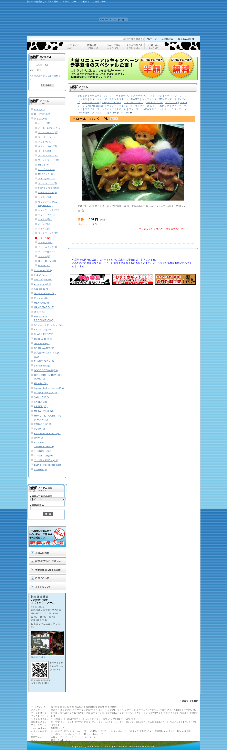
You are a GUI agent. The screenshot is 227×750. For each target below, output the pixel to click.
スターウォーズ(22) (48, 156)
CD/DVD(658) (42, 114)
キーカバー (78, 731)
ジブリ (151, 713)
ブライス (93, 710)
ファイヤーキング (79, 710)
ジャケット (63, 734)
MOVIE (192, 710)
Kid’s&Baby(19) (43, 275)
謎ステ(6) (39, 312)
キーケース (125, 731)
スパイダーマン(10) (48, 132)
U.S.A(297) (40, 118)
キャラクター (37, 713)
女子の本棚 (68, 707)
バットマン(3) (45, 142)
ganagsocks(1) (42, 365)
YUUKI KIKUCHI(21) (46, 460)
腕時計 (158, 731)
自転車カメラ (37, 722)
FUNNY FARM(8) (44, 361)
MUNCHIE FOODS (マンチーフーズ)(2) (48, 417)
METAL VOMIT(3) (44, 411)
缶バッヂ (98, 731)
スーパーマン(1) (46, 137)
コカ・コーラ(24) (47, 261)
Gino (128, 719)
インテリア (189, 722)
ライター (149, 731)
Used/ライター (169, 731)
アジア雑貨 (80, 722)
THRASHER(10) (43, 455)
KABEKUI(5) (41, 402)
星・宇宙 (55, 722)
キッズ (54, 719)
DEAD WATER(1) (44, 348)
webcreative (148, 746)
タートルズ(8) (45, 151)
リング (68, 731)
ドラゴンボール (58, 713)
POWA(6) (39, 429)
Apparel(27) (41, 289)
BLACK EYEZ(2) (43, 334)
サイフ (135, 731)
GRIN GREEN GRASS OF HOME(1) (49, 377)
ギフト (34, 740)
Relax (156, 722)
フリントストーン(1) (48, 160)
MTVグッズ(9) (45, 174)
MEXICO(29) (41, 303)
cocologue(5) (42, 343)
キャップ (98, 734)
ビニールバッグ (112, 731)
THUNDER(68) (42, 451)
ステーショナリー (117, 722)
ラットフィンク (106, 710)
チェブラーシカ (96, 713)
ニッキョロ (132, 722)
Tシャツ (89, 734)
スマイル (171, 710)
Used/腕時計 (184, 731)
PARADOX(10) (42, 424)
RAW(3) (38, 438)
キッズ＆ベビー (39, 716)
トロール (119, 710)
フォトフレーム (99, 722)
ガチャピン (142, 713)
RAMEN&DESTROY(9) (47, 433)
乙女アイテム (145, 722)
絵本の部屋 (56, 707)
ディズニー (72, 713)
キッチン (178, 722)
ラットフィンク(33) (48, 233)
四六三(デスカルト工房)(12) (47, 354)
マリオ (159, 713)
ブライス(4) (44, 229)
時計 (88, 722)
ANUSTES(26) (42, 329)
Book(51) (39, 109)
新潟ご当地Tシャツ (60, 740)
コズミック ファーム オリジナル (79, 737)
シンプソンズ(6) (46, 169)
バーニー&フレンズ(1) (49, 128)
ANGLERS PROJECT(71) (49, 325)
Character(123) (43, 270)
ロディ (121, 719)
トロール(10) (45, 238)
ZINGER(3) (40, 469)
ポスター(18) (45, 219)
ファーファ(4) (45, 242)
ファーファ (130, 710)
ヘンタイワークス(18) (46, 392)
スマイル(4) (44, 256)
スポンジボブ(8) (46, 179)
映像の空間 (110, 707)
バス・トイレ (167, 722)
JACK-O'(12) (41, 397)
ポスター (55, 710)
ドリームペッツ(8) (47, 247)
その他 (54, 734)
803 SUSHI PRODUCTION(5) (44, 318)
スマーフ (83, 713)
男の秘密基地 (97, 707)
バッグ (81, 734)
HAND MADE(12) (44, 307)
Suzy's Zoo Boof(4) (48, 188)
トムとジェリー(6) (47, 183)
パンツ (73, 734)
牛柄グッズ (56, 737)
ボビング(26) (45, 224)
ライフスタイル (39, 719)
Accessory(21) (42, 284)
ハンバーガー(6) (46, 252)
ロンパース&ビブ (66, 719)
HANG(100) (41, 383)
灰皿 (142, 731)
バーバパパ (130, 713)
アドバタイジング (173, 713)
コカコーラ (182, 710)
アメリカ (35, 710)
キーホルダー (57, 731)
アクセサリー (37, 725)
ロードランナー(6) (47, 192)
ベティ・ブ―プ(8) (47, 146)
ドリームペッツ (144, 710)
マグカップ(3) (45, 197)
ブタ (192, 713)
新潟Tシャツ (37, 737)
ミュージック (67, 722)
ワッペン (88, 731)
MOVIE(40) (44, 265)
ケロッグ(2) (44, 123)
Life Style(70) (43, 279)
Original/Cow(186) (45, 293)
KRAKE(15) (41, 406)
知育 (133, 719)
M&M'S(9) (43, 165)
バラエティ (56, 725)
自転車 (54, 728)
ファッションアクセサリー (89, 719)
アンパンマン (110, 719)
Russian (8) (41, 298)
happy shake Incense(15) (49, 388)
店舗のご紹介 (38, 657)
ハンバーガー (159, 710)
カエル (185, 713)
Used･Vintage (38, 728)
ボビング (64, 710)
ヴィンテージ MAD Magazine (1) (48, 204)
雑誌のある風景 (82, 707)
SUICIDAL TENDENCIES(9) (44, 444)
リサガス (109, 713)
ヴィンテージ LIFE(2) (49, 210)
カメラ (61, 728)
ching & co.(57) (43, 339)
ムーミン (119, 713)
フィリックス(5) (46, 215)
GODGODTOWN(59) (46, 370)
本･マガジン (37, 707)
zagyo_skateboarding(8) (48, 465)
